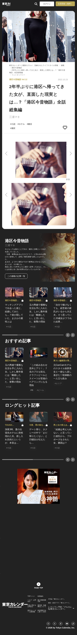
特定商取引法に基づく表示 (42, 611)
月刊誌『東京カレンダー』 (56, 599)
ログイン (47, 4)
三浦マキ (14, 116)
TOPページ (31, 596)
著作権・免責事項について (42, 606)
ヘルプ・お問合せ (32, 600)
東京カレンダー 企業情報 (32, 611)
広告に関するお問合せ (32, 606)
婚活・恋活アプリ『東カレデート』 (59, 603)
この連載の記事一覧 (16, 276)
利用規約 (40, 596)
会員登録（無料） (65, 4)
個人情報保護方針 (42, 600)
